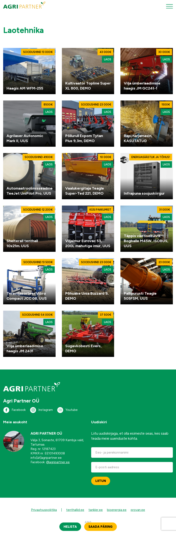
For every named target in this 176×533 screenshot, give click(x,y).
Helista (70, 527)
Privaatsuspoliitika (44, 510)
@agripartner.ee (58, 462)
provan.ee (138, 510)
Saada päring (100, 527)
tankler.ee (95, 510)
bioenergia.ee (117, 510)
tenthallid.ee (75, 510)
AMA (88, 522)
